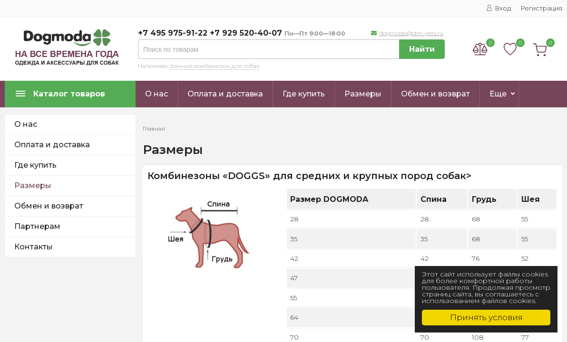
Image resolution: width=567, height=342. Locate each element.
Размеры (362, 93)
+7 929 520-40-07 (246, 33)
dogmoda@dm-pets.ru (411, 33)
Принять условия (486, 317)
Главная (154, 128)
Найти (422, 49)
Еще (498, 93)
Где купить (304, 93)
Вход (498, 8)
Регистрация (541, 8)
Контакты (33, 246)
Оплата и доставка (225, 93)
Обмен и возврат (435, 93)
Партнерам (37, 226)
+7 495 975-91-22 (172, 33)
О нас (156, 93)
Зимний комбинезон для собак (215, 65)
